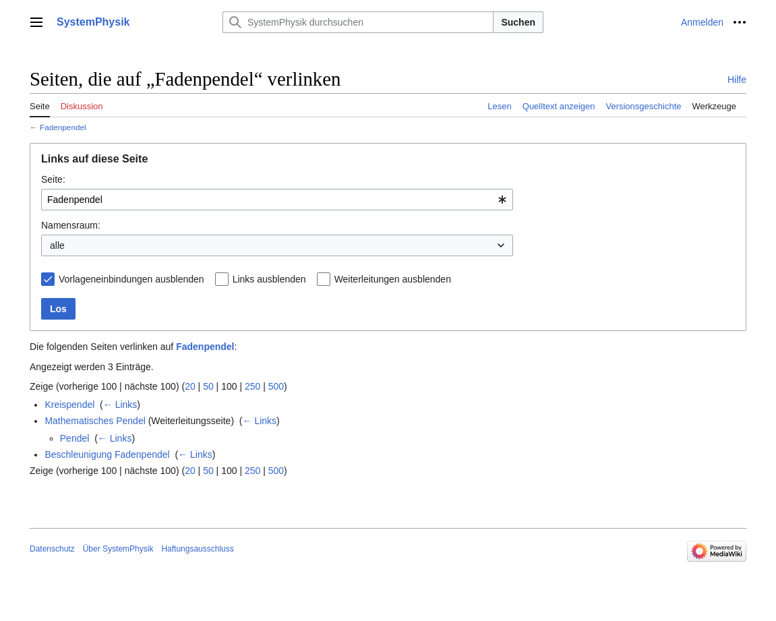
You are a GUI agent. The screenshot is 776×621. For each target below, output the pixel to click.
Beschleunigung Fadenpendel (106, 454)
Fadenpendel (63, 127)
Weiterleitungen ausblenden (392, 279)
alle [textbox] (57, 245)
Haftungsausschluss (197, 549)
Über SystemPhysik (118, 549)
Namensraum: (70, 225)
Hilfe (736, 79)
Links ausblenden (269, 279)
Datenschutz (52, 549)
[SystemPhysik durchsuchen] (358, 22)
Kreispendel (69, 404)
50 (208, 386)
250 (252, 386)
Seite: (53, 179)
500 (276, 386)
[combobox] (277, 199)
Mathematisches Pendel (94, 420)
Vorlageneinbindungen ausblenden (131, 279)
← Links (120, 404)
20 (190, 386)
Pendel (75, 438)
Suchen (518, 22)
